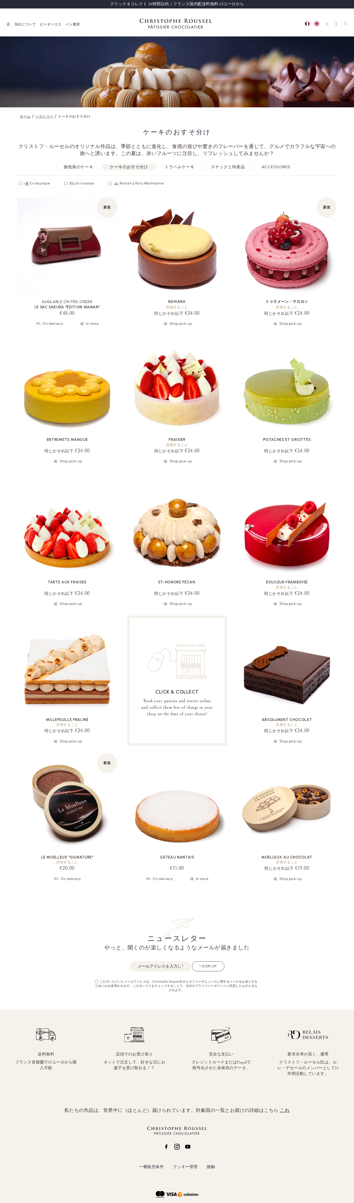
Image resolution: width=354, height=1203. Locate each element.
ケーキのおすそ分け (129, 167)
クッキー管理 (185, 1166)
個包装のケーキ (78, 167)
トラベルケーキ (179, 167)
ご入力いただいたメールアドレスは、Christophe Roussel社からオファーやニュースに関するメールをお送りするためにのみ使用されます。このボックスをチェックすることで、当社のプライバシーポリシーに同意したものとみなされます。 (176, 986)
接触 (211, 1166)
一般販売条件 (151, 1166)
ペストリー (44, 116)
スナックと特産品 (228, 167)
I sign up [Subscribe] (208, 966)
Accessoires (276, 167)
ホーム (25, 116)
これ (285, 1110)
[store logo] (176, 24)
